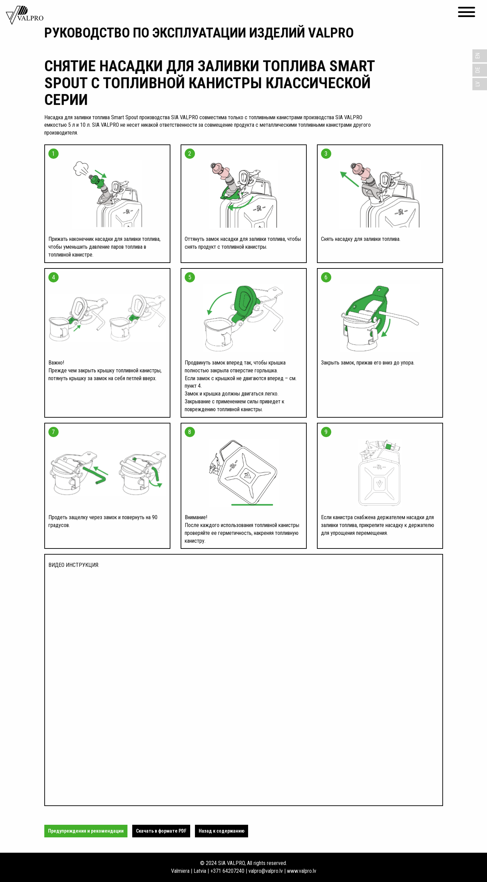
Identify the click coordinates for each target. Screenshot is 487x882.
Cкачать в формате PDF (161, 831)
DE (477, 70)
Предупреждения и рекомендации (86, 831)
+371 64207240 (227, 871)
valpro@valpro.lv (265, 871)
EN (477, 56)
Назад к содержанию (221, 831)
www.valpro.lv (301, 871)
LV (477, 84)
